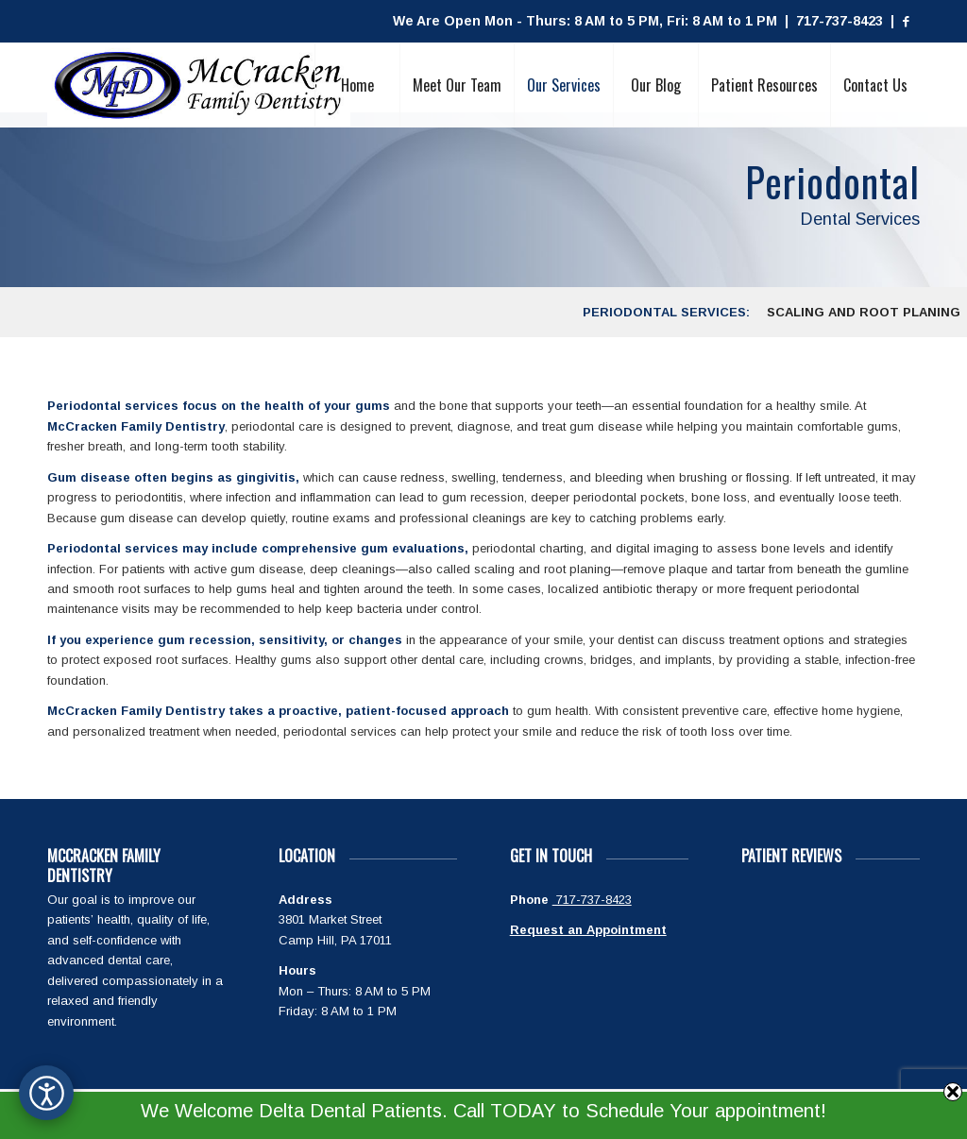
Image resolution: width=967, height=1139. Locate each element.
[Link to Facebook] (905, 22)
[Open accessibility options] (46, 1092)
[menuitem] (356, 85)
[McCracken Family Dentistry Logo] (198, 85)
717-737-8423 (592, 899)
